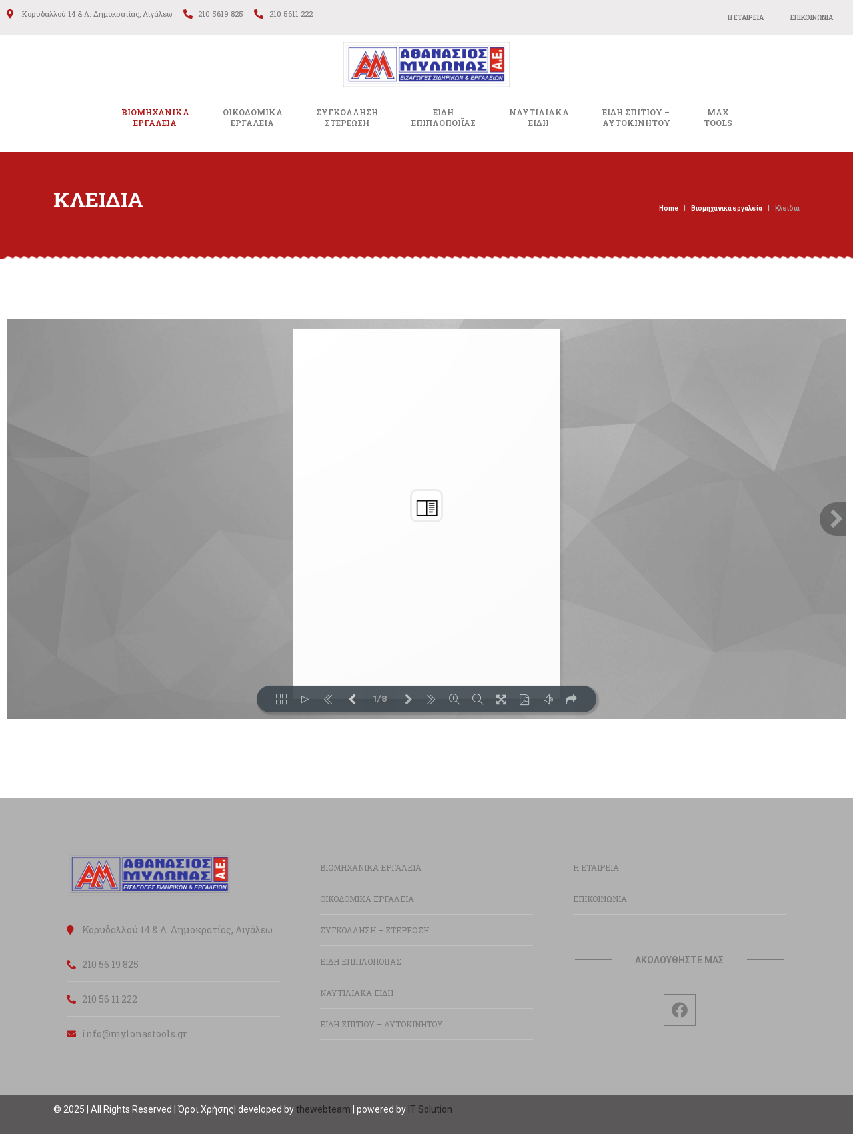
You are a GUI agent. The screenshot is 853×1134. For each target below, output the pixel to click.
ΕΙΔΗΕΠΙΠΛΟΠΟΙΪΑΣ (443, 117)
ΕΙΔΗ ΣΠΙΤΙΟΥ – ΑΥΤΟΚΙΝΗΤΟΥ (381, 1024)
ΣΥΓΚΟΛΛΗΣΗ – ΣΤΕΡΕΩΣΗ (374, 930)
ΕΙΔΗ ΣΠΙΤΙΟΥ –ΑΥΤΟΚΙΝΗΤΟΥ (636, 117)
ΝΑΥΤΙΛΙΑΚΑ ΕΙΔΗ (356, 992)
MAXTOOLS (718, 117)
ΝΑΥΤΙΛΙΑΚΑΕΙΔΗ (539, 117)
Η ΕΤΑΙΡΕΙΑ (746, 17)
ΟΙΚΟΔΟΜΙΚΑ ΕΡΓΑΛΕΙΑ (367, 898)
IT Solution (430, 1109)
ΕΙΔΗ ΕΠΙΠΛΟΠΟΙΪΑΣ (360, 961)
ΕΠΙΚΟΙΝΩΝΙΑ (811, 17)
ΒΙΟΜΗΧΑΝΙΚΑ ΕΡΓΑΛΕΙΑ (155, 117)
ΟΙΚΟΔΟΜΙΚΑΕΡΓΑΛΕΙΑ (253, 117)
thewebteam (323, 1109)
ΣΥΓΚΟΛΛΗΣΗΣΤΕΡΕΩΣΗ (347, 117)
